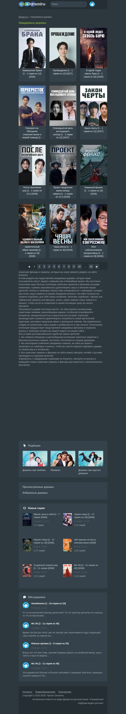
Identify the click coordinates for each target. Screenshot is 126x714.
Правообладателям (45, 692)
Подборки (34, 445)
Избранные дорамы (35, 492)
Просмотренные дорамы (38, 487)
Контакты (27, 692)
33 (91, 266)
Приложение (64, 692)
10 (79, 266)
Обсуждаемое (36, 597)
